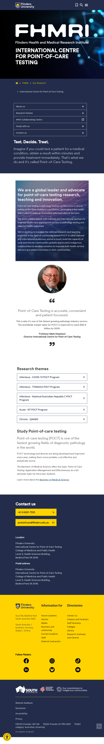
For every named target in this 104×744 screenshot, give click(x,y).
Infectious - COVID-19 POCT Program (52, 377)
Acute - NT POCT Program (52, 409)
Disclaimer (20, 708)
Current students (49, 634)
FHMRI (23, 83)
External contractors (51, 641)
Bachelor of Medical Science (54, 479)
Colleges (71, 626)
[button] (77, 5)
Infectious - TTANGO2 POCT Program (52, 386)
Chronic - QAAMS (52, 419)
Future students (49, 615)
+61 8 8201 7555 (36, 512)
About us (50, 106)
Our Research (37, 83)
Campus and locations (78, 619)
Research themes (50, 112)
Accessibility (21, 713)
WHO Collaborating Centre (50, 119)
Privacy (18, 718)
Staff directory (74, 623)
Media (44, 623)
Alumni (44, 619)
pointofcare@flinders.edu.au (36, 522)
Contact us (50, 132)
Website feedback (24, 702)
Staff (43, 637)
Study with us (50, 126)
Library (70, 630)
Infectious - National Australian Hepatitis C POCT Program (52, 398)
